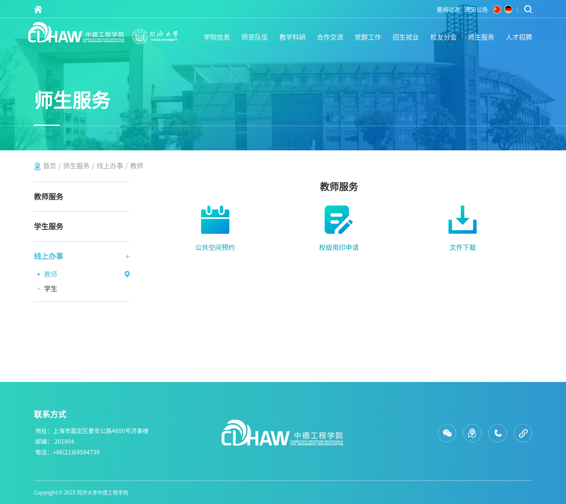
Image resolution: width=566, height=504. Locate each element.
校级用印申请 (339, 247)
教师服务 (48, 196)
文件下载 (462, 247)
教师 (136, 165)
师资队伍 (254, 37)
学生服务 (48, 226)
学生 (50, 288)
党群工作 (368, 37)
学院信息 (217, 37)
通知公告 (476, 9)
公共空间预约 (215, 247)
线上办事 (110, 165)
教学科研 (292, 37)
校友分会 (443, 37)
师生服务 (481, 37)
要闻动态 (448, 9)
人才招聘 (519, 37)
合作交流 (330, 37)
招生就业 (406, 37)
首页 (49, 165)
